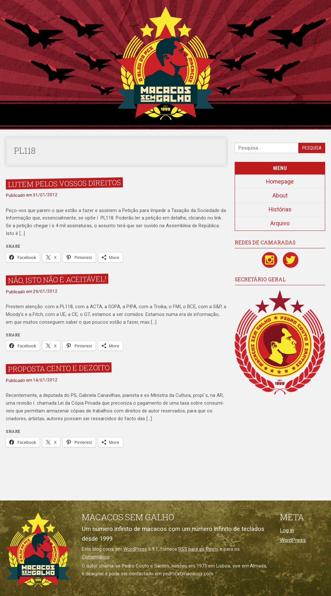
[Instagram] (269, 260)
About (280, 195)
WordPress (135, 549)
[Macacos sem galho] (38, 550)
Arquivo (280, 223)
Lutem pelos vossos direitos (64, 183)
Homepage (280, 181)
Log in (287, 530)
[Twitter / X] (290, 260)
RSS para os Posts (198, 549)
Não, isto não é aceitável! (57, 279)
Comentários (96, 557)
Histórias (280, 209)
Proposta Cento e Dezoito (58, 368)
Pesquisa (312, 148)
